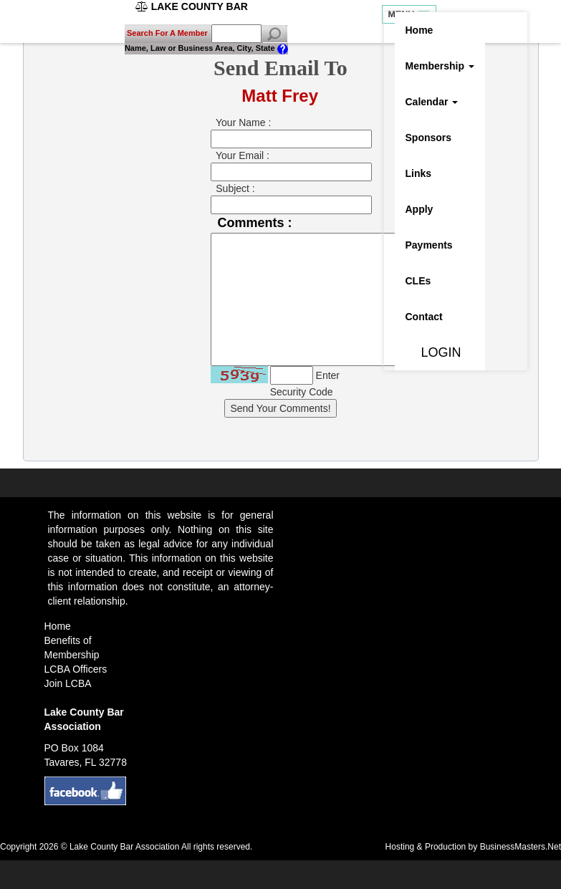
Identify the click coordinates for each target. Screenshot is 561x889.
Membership (440, 66)
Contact (424, 316)
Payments (429, 245)
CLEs (418, 281)
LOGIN (433, 352)
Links (419, 173)
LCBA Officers (75, 669)
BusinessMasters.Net (520, 847)
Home (419, 30)
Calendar (432, 101)
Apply (419, 209)
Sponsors (429, 137)
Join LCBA (68, 683)
